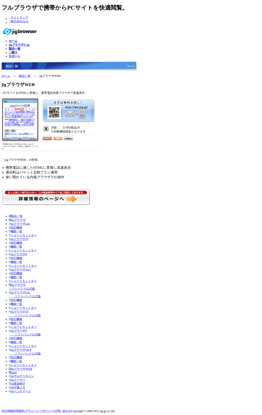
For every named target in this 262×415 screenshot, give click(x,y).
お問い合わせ (62, 410)
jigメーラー (17, 379)
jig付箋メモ (17, 387)
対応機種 (15, 227)
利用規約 (19, 410)
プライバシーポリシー (39, 410)
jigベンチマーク (20, 391)
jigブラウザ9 (18, 254)
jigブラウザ (17, 220)
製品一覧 (25, 75)
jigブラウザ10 (18, 239)
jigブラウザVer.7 (20, 269)
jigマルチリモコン (21, 376)
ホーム (5, 75)
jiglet (13, 372)
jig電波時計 (17, 383)
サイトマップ (19, 17)
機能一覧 (15, 231)
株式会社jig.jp (19, 21)
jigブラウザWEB (20, 368)
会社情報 (7, 410)
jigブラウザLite (19, 223)
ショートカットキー (23, 235)
